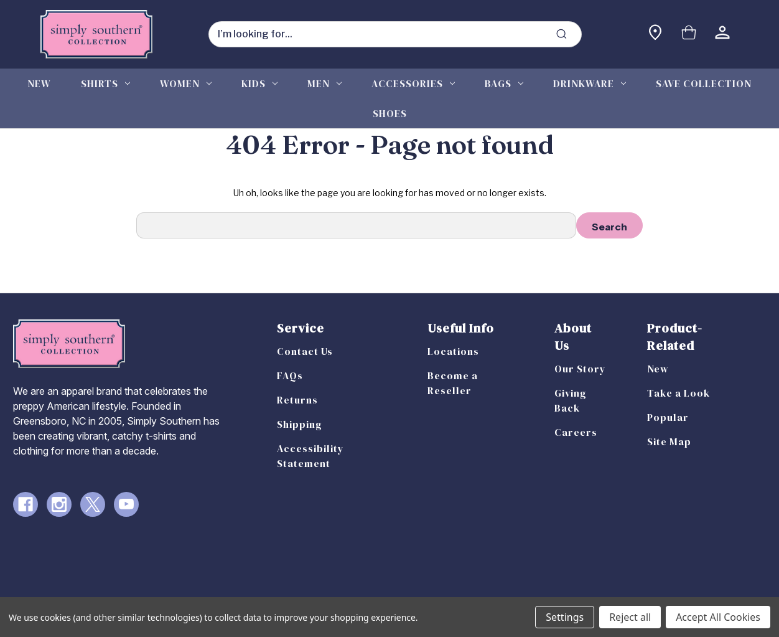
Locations (453, 351)
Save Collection (704, 83)
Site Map (669, 441)
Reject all (630, 617)
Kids (259, 83)
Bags (504, 83)
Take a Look (678, 393)
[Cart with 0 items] (689, 34)
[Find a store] (655, 34)
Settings (565, 617)
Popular (668, 417)
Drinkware (589, 83)
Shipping (299, 424)
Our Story (580, 368)
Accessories (413, 83)
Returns (297, 400)
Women (186, 83)
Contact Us (305, 351)
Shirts (105, 83)
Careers (575, 432)
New (39, 83)
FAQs (290, 375)
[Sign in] (722, 34)
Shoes (390, 113)
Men (324, 83)
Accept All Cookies (718, 617)
